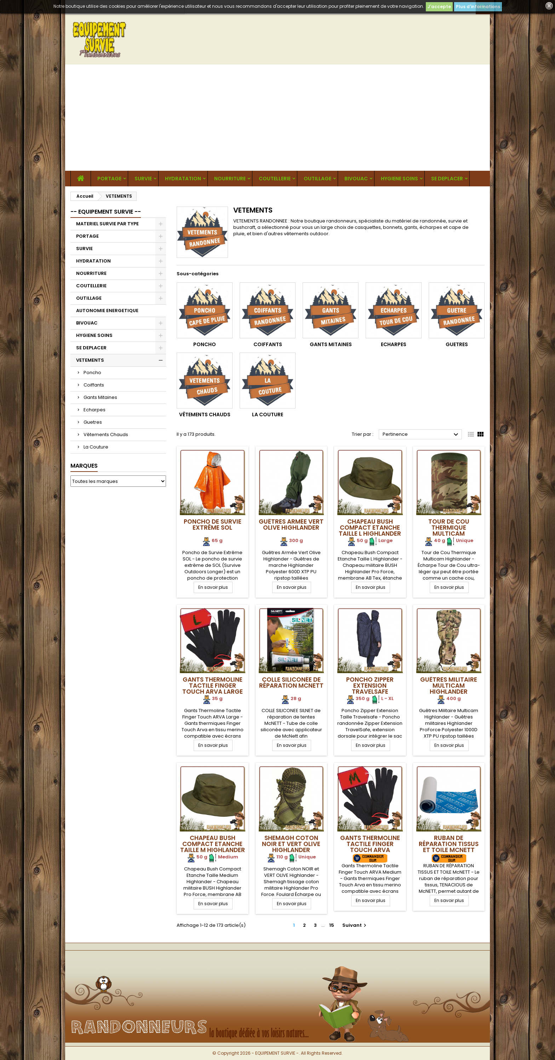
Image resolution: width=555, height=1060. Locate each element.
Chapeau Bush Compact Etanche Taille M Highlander (212, 844)
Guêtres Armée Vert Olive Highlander (291, 524)
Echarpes (94, 409)
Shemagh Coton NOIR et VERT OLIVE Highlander (291, 844)
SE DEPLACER (447, 178)
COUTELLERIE (275, 178)
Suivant (355, 925)
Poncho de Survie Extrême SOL (212, 524)
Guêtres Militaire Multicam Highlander (448, 685)
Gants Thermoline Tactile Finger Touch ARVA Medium (370, 847)
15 (331, 925)
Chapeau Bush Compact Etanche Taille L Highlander (370, 527)
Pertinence (421, 434)
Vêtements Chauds (106, 434)
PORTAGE (109, 178)
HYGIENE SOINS (399, 178)
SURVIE (143, 178)
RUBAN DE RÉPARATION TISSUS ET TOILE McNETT (449, 844)
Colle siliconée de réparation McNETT (291, 682)
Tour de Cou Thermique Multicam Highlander (448, 530)
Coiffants (94, 385)
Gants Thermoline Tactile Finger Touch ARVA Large (212, 685)
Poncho (92, 372)
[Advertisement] (277, 117)
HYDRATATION (183, 178)
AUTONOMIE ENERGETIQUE (107, 310)
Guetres (93, 422)
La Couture (96, 447)
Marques (84, 466)
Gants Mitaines (100, 397)
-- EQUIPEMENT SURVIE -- (105, 212)
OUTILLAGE (317, 178)
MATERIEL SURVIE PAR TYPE (107, 223)
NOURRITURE (230, 178)
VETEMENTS (90, 360)
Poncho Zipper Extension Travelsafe (370, 685)
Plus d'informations (478, 7)
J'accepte (439, 7)
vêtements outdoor (306, 233)
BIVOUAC (356, 178)
